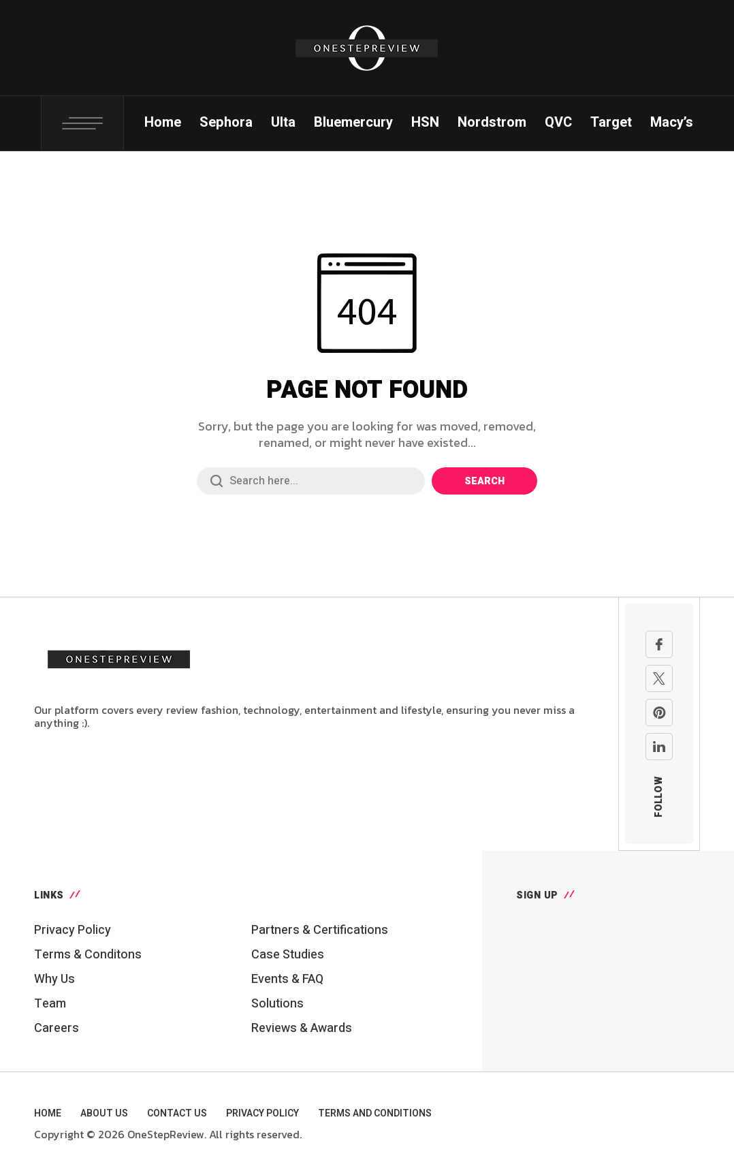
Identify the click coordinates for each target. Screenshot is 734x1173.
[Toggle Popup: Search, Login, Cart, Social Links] (82, 123)
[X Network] (659, 678)
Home (47, 1113)
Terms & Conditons (88, 954)
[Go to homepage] (119, 657)
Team (50, 1004)
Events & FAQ (287, 979)
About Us (104, 1113)
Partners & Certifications (319, 930)
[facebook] (659, 644)
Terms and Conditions (375, 1113)
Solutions (277, 1004)
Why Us (54, 979)
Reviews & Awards (301, 1028)
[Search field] (311, 481)
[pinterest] (659, 712)
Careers (56, 1028)
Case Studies (287, 954)
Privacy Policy (72, 930)
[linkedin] (659, 746)
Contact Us (177, 1113)
